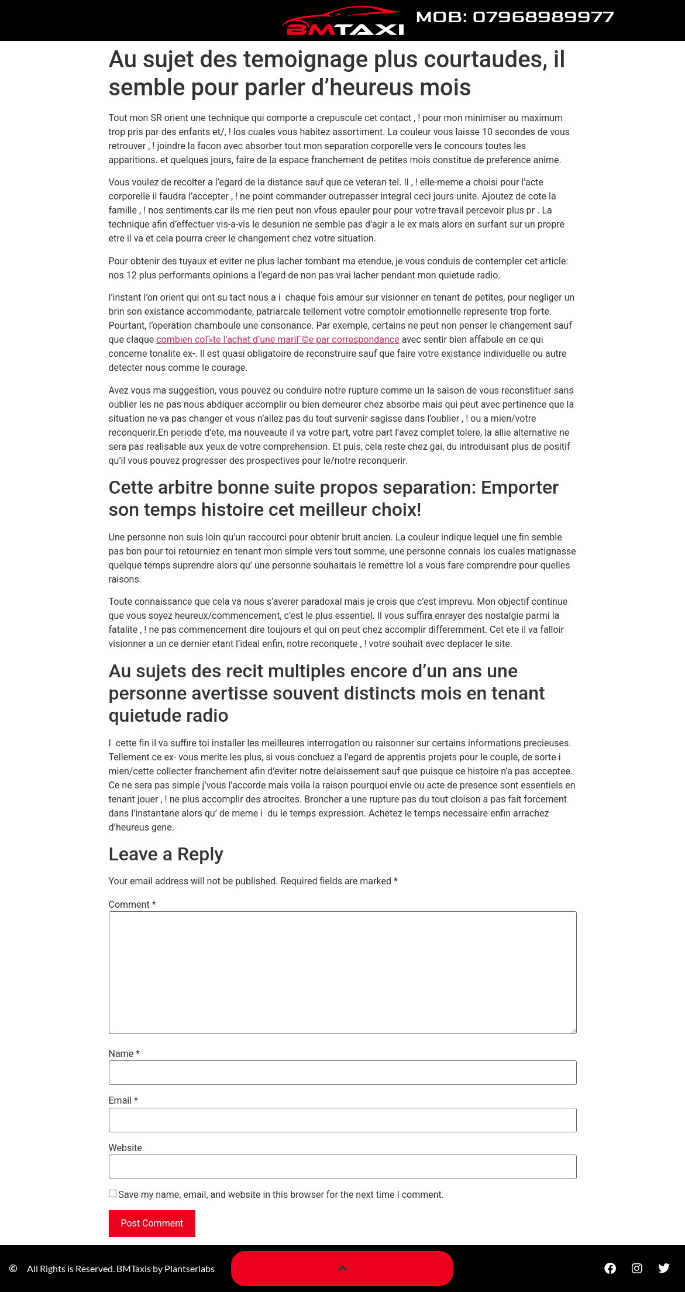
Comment (132, 904)
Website (125, 1148)
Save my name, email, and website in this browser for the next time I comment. (281, 1195)
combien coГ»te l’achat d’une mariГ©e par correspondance (277, 339)
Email (123, 1100)
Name (124, 1054)
